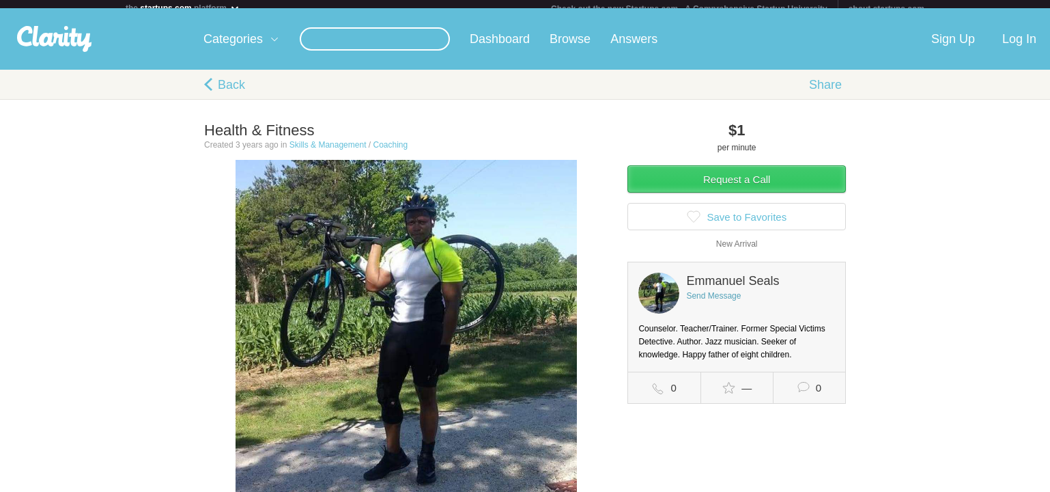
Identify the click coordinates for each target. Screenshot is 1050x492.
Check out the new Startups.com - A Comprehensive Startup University (689, 9)
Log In (1019, 47)
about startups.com (886, 9)
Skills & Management (328, 153)
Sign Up (953, 47)
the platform (183, 7)
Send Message (713, 304)
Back (231, 93)
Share (825, 93)
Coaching (390, 153)
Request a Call (736, 187)
